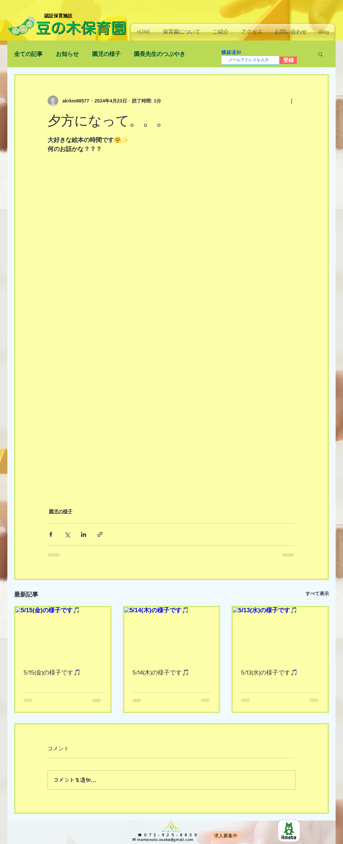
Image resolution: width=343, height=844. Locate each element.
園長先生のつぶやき (159, 54)
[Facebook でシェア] (51, 534)
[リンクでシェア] (100, 534)
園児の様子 (106, 54)
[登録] (288, 60)
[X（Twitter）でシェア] (67, 534)
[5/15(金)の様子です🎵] (62, 633)
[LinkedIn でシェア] (83, 534)
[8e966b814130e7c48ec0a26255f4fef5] (288, 830)
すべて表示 (317, 593)
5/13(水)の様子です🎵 (269, 672)
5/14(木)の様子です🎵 (160, 672)
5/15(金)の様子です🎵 (52, 672)
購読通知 (231, 52)
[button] (181, 32)
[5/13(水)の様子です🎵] (280, 633)
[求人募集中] (225, 836)
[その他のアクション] (291, 101)
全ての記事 (28, 54)
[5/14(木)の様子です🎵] (171, 633)
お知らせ (67, 54)
